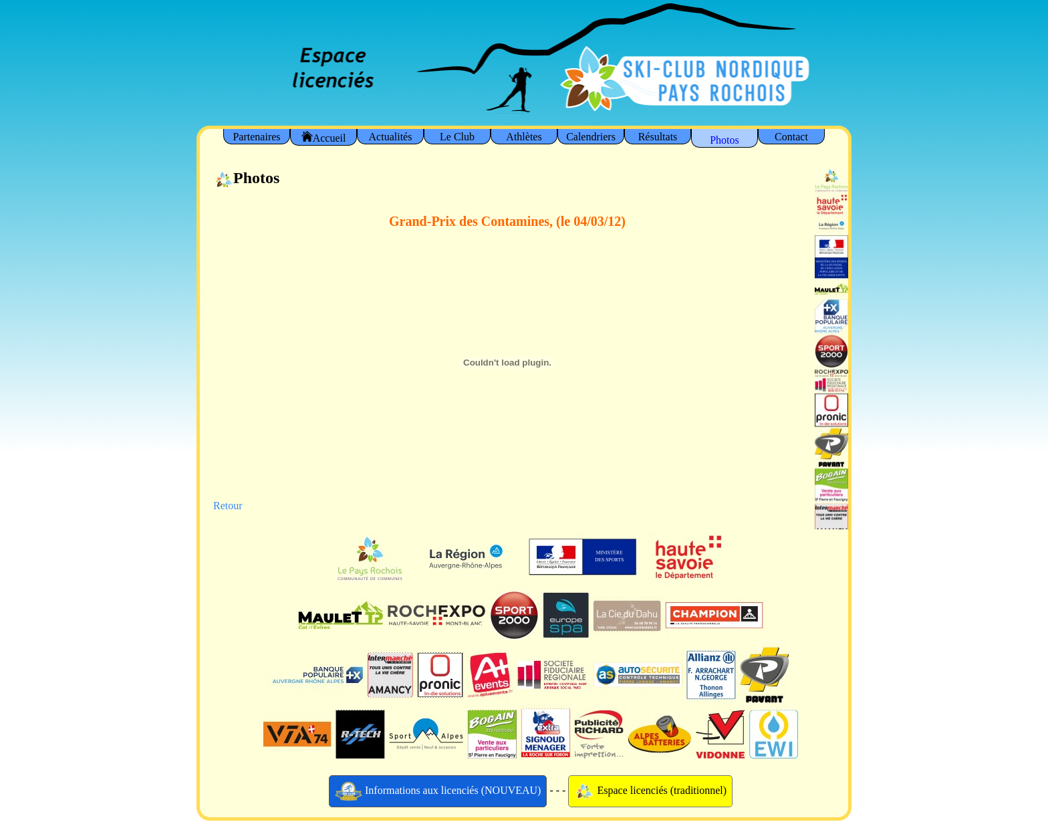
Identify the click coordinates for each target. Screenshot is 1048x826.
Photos (724, 140)
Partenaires (256, 136)
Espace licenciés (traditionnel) (650, 791)
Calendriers (591, 136)
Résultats (658, 136)
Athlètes (523, 136)
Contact (791, 136)
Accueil (323, 137)
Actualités (390, 136)
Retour (228, 505)
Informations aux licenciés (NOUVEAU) (438, 791)
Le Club (457, 136)
